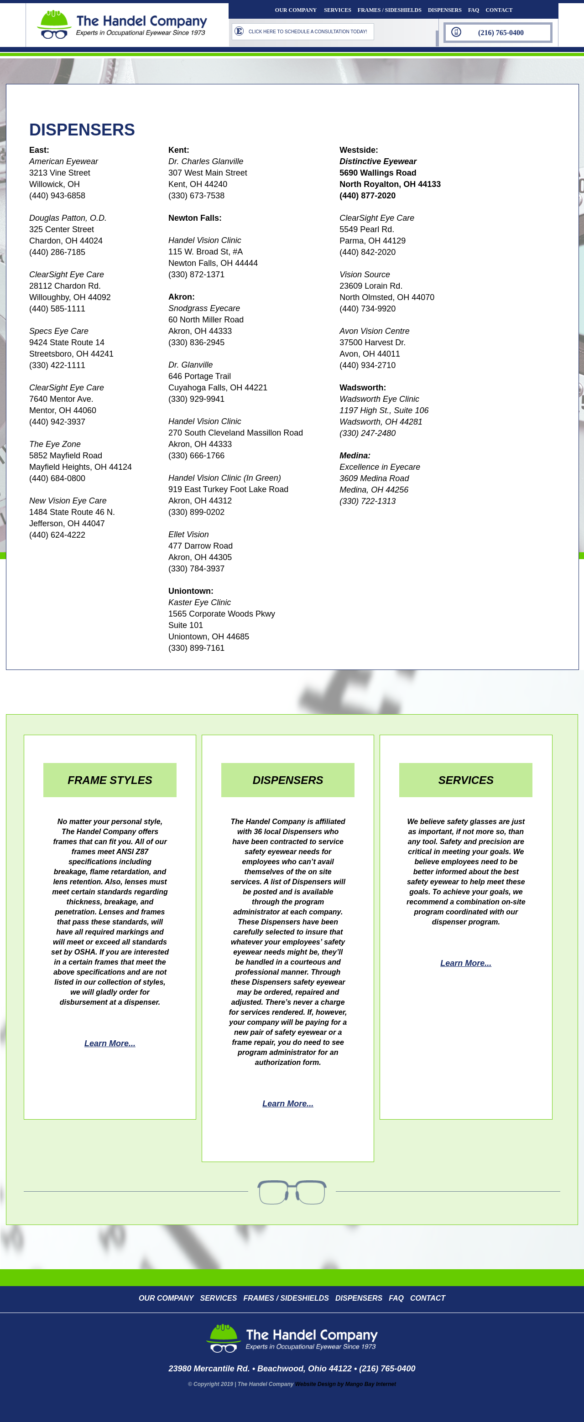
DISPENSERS (445, 10)
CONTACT (498, 10)
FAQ (473, 10)
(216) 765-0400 (501, 32)
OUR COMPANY (296, 10)
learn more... (110, 1043)
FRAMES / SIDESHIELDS (390, 10)
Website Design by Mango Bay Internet (345, 1384)
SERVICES (337, 10)
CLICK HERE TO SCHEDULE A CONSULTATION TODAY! (308, 31)
